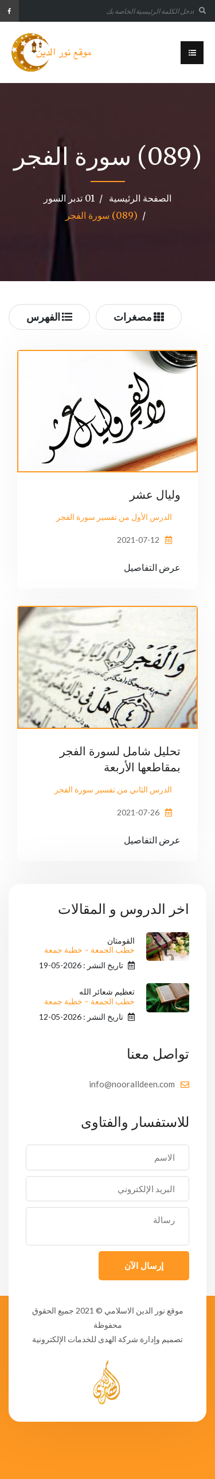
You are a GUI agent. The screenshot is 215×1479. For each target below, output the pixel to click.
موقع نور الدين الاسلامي (143, 1310)
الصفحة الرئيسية (140, 198)
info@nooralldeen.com (132, 1084)
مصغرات (139, 316)
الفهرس (49, 316)
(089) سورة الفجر (101, 215)
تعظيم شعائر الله (89, 997)
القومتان (89, 946)
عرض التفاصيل (152, 567)
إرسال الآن (143, 1265)
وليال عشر (155, 494)
